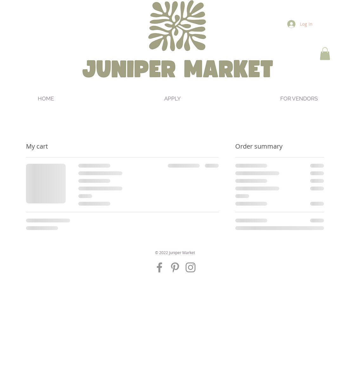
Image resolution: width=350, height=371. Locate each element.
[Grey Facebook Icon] (159, 267)
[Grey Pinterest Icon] (175, 267)
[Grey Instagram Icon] (190, 267)
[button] (325, 53)
